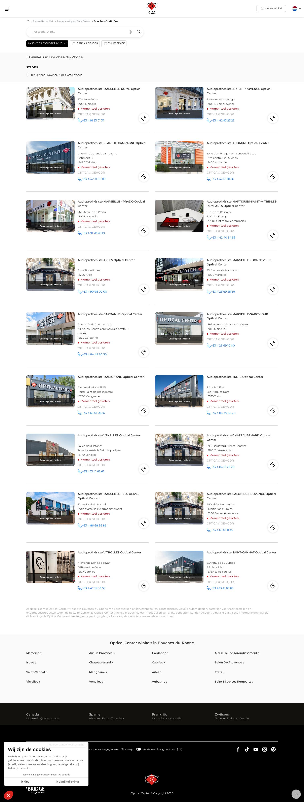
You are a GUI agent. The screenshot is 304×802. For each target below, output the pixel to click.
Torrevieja (117, 719)
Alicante (94, 719)
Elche (105, 719)
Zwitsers (222, 714)
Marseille (175, 719)
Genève (220, 719)
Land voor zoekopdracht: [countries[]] (45, 43)
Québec (45, 719)
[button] (7, 8)
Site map (127, 749)
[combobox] (85, 32)
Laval (56, 719)
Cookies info (34, 749)
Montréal (32, 719)
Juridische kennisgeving (61, 749)
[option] (85, 44)
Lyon (155, 719)
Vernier (245, 719)
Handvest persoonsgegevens (99, 749)
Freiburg (232, 719)
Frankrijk (159, 714)
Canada (32, 714)
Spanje (94, 714)
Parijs (163, 719)
